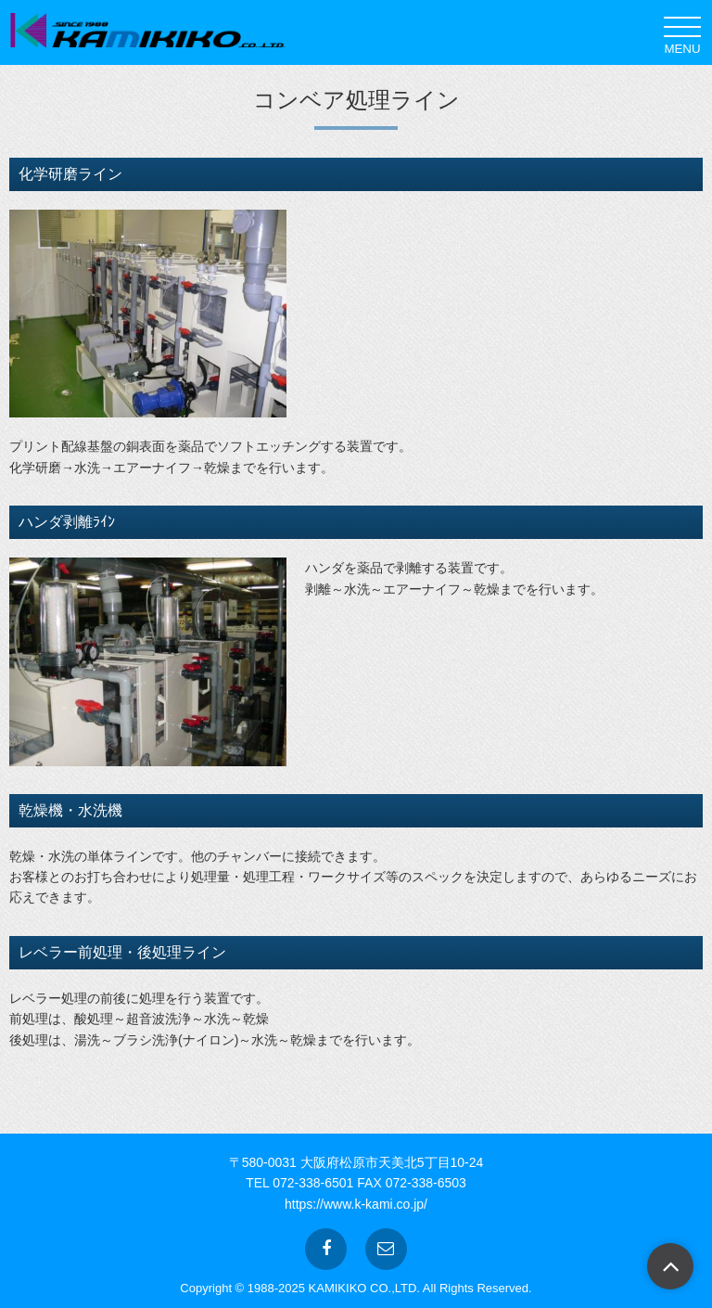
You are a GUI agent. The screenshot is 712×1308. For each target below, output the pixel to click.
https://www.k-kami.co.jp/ (356, 1204)
